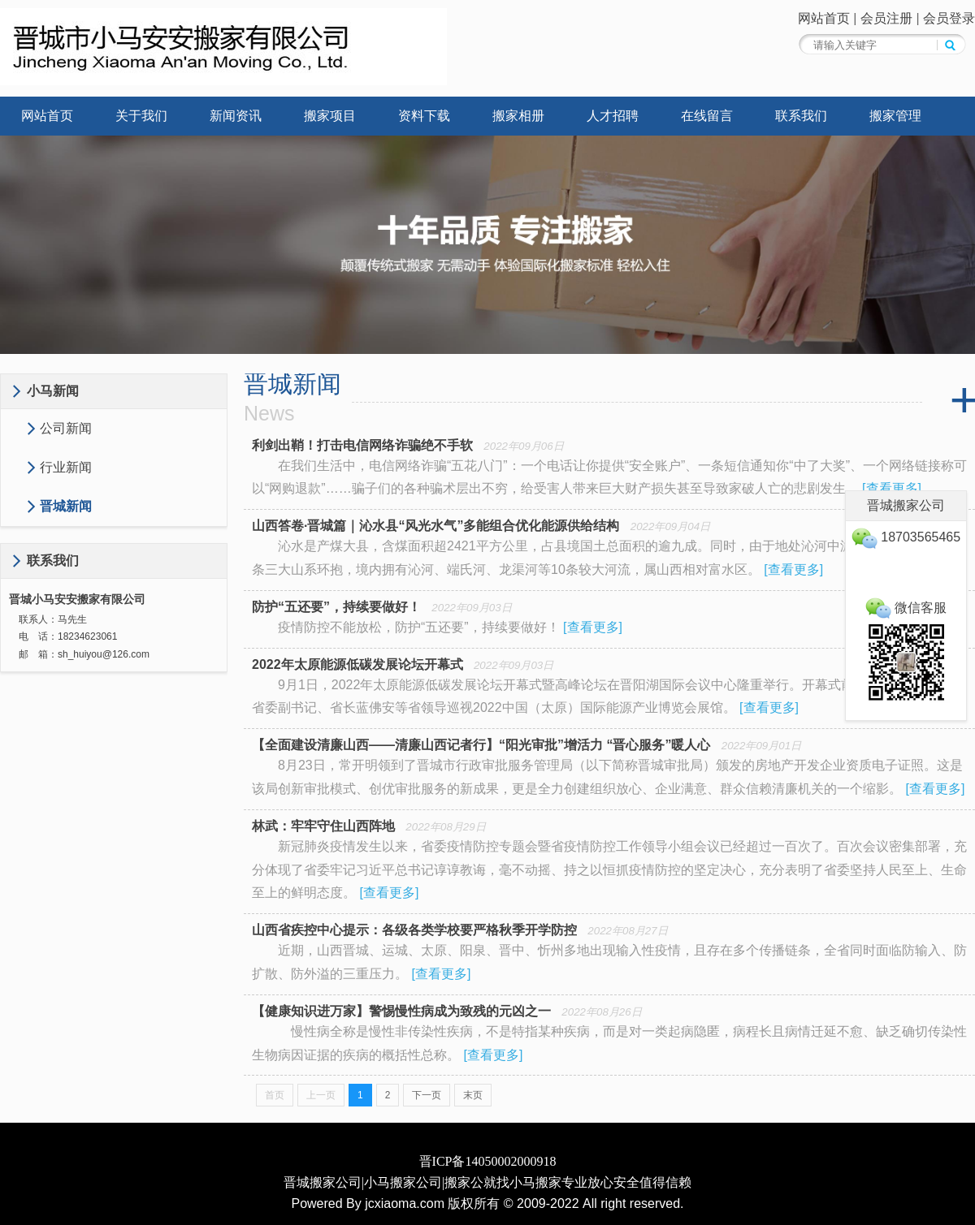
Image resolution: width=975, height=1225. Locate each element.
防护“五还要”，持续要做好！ (336, 607)
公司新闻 (66, 428)
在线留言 (707, 116)
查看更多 (892, 488)
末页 (473, 1095)
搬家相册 (518, 116)
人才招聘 (613, 116)
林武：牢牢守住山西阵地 (323, 826)
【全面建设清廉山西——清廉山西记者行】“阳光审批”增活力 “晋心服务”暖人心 (481, 745)
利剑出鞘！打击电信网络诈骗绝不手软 (362, 445)
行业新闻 (66, 467)
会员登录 (949, 18)
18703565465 (906, 537)
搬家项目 (330, 116)
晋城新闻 (66, 506)
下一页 (426, 1095)
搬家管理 (895, 116)
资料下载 (424, 116)
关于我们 (141, 116)
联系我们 (801, 116)
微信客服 (906, 608)
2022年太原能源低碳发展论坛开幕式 (357, 664)
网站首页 (824, 18)
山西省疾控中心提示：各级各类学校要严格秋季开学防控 (414, 930)
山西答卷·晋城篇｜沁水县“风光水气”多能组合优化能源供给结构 (435, 526)
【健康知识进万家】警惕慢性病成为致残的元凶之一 (401, 1011)
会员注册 (886, 18)
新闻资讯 (236, 116)
